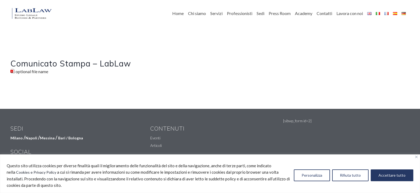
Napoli (31, 138)
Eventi (155, 138)
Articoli (156, 145)
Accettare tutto (392, 175)
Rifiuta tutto (350, 175)
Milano (16, 138)
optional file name (32, 71)
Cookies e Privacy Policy (36, 172)
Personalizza (312, 175)
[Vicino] (416, 157)
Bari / (63, 138)
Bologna (75, 138)
